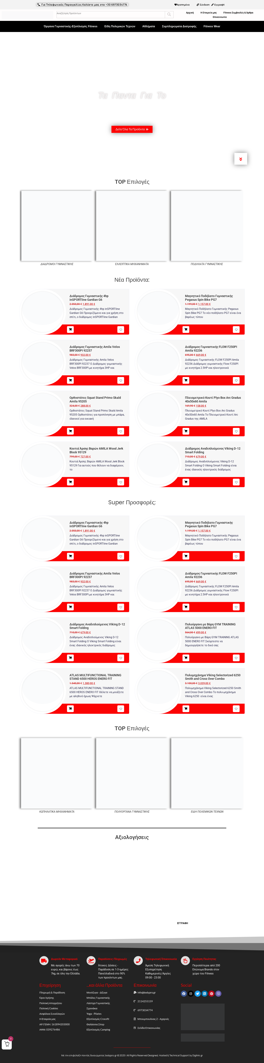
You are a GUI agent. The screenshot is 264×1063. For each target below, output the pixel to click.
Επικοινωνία (220, 17)
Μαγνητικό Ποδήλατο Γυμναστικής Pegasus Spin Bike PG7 (209, 297)
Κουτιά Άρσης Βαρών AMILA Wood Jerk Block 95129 (96, 450)
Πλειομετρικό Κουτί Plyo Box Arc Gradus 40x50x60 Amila (213, 399)
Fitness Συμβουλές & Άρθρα (238, 12)
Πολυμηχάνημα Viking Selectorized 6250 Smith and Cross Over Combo (212, 677)
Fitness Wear (212, 26)
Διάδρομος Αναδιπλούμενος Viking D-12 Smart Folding (212, 450)
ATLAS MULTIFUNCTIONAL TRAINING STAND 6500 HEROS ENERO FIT (95, 677)
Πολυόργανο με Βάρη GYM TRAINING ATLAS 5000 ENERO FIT (210, 626)
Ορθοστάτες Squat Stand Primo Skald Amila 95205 (95, 399)
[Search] (169, 14)
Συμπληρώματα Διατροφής (179, 26)
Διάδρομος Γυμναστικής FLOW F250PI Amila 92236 (211, 348)
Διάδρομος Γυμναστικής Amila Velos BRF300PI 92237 (95, 348)
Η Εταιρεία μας (209, 12)
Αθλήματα (148, 26)
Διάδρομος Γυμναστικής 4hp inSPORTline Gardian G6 (89, 297)
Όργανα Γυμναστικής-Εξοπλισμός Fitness (70, 26)
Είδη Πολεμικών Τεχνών (119, 26)
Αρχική (190, 12)
